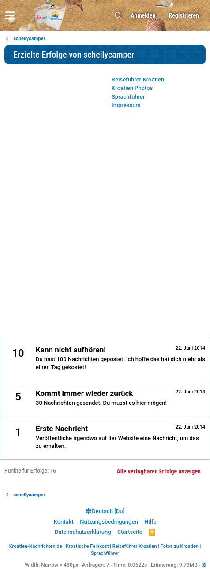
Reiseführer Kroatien (138, 79)
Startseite (129, 531)
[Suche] (118, 16)
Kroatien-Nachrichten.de (35, 546)
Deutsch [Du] (105, 511)
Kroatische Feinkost (87, 546)
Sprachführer (128, 96)
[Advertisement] (105, 225)
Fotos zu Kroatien (180, 546)
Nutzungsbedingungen (109, 521)
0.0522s (137, 565)
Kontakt (64, 521)
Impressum (126, 105)
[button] (10, 15)
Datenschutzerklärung (83, 531)
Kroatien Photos (132, 88)
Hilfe (150, 521)
